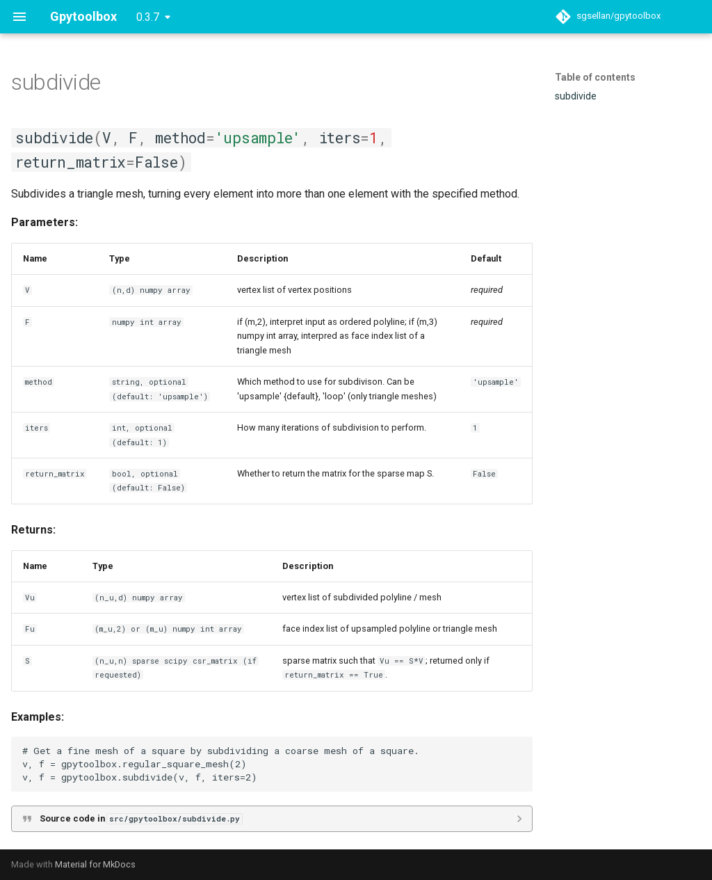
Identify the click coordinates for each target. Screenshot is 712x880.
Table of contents (595, 77)
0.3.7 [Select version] (147, 17)
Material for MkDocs (95, 864)
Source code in (141, 818)
